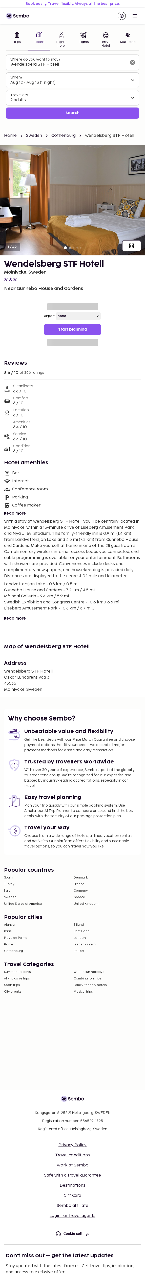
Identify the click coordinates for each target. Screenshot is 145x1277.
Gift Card (72, 1195)
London (80, 938)
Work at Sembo (73, 1165)
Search (72, 113)
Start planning (72, 329)
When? (16, 77)
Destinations (72, 1185)
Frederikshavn (85, 944)
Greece (79, 897)
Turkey (9, 884)
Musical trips (83, 992)
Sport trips (12, 985)
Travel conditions (72, 1155)
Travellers (19, 95)
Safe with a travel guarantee (72, 1175)
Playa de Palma (15, 938)
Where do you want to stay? (35, 59)
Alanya (9, 925)
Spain (8, 878)
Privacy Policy (72, 1145)
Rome (8, 944)
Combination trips (87, 978)
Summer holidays (17, 972)
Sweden (34, 135)
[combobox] (68, 64)
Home (10, 135)
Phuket (79, 951)
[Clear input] (133, 62)
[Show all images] (131, 245)
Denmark (81, 878)
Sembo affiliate (72, 1205)
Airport (49, 316)
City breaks (12, 992)
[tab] (17, 40)
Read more (15, 513)
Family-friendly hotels (90, 985)
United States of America (23, 904)
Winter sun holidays (89, 972)
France (79, 884)
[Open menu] (135, 16)
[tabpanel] (72, 87)
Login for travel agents (72, 1215)
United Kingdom (86, 904)
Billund (79, 925)
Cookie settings (72, 1233)
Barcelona (82, 931)
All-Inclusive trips (17, 978)
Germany (81, 891)
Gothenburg (63, 135)
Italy (7, 891)
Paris (7, 931)
